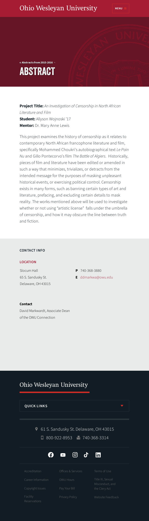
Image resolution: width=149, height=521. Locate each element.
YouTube (63, 455)
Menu (118, 8)
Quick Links (35, 406)
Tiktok (86, 455)
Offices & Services (70, 471)
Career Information (36, 480)
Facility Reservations (32, 499)
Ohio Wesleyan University (58, 9)
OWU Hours (66, 480)
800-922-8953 (59, 438)
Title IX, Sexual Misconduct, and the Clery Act (105, 484)
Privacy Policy (68, 497)
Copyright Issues (35, 488)
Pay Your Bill (67, 488)
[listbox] (74, 406)
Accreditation (32, 471)
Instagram (75, 455)
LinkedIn (98, 455)
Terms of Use (102, 471)
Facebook (51, 455)
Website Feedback (106, 497)
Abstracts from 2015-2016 (37, 63)
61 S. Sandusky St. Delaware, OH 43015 (77, 429)
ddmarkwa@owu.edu (96, 277)
